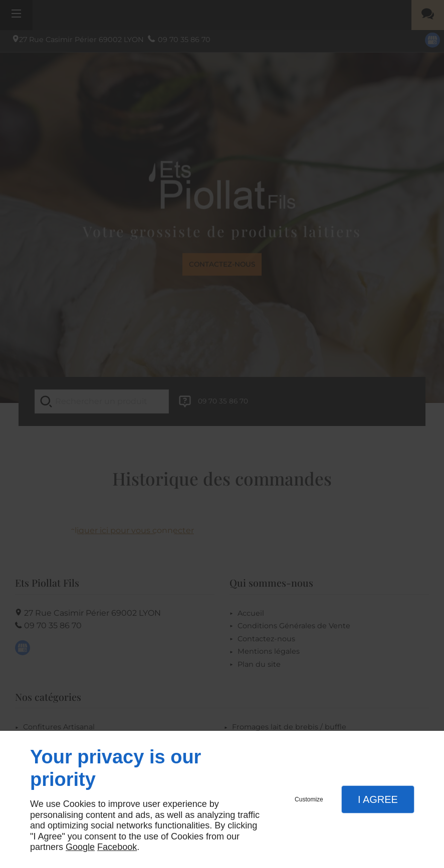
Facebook (117, 847)
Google (80, 847)
